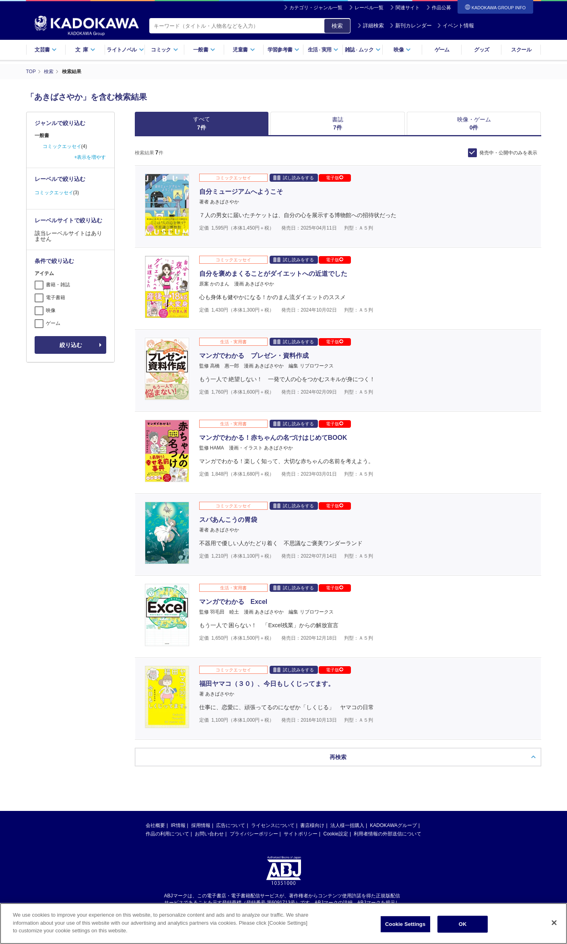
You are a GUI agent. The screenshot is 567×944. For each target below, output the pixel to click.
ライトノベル (125, 50)
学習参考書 (284, 50)
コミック (164, 50)
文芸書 (46, 50)
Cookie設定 (336, 797)
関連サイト (408, 7)
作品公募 (441, 7)
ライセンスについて (273, 789)
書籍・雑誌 (58, 284)
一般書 (204, 50)
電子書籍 (55, 297)
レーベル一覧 (369, 7)
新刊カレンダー (411, 26)
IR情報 (178, 789)
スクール (521, 50)
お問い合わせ (209, 797)
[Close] (554, 923)
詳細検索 (370, 26)
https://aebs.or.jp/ (255, 873)
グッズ (481, 50)
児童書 (244, 50)
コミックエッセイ (62, 146)
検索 (337, 26)
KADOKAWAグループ (393, 789)
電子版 (334, 177)
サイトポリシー (301, 797)
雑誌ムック (363, 50)
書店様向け (312, 789)
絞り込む (71, 345)
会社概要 (155, 789)
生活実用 (323, 50)
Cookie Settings (405, 924)
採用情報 (200, 789)
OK (463, 924)
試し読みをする (293, 177)
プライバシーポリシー (254, 797)
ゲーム (442, 50)
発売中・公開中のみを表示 (508, 153)
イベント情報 (455, 26)
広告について (230, 789)
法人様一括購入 (347, 789)
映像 (402, 50)
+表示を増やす (90, 157)
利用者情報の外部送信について (387, 797)
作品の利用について (167, 797)
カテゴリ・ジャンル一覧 (315, 7)
